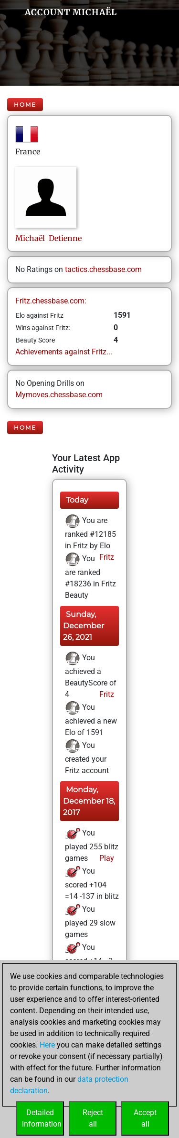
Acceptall (145, 1118)
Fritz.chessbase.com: (50, 300)
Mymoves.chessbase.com (59, 394)
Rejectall (93, 1118)
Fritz (105, 557)
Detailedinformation (42, 1118)
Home (25, 104)
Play (105, 858)
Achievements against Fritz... (63, 351)
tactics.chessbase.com (103, 269)
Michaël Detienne (48, 238)
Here (47, 1044)
